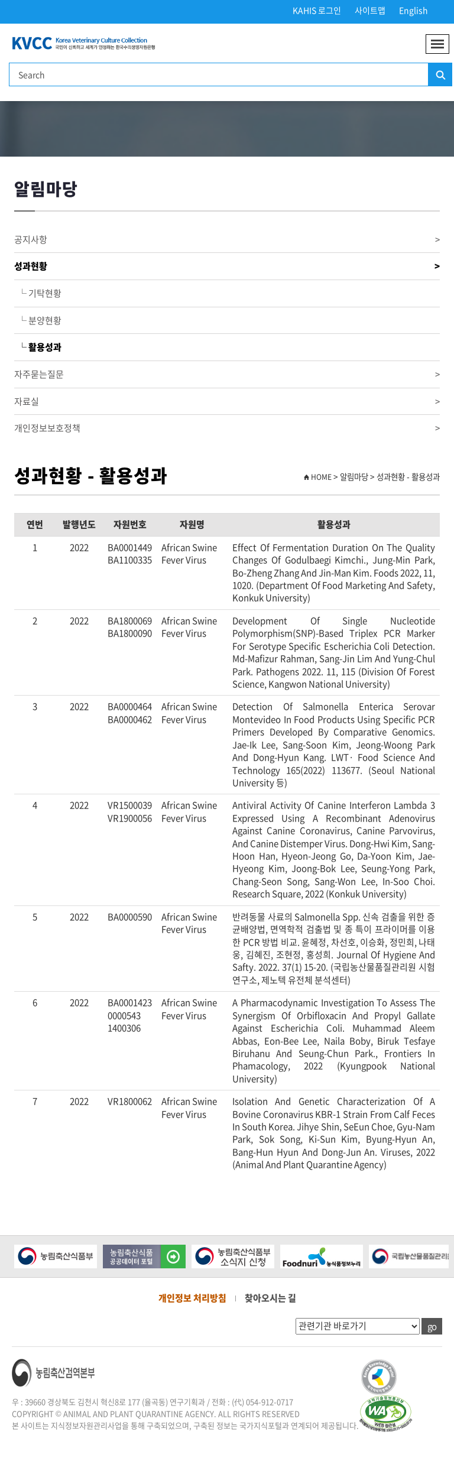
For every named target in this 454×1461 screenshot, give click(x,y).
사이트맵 (370, 10)
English (413, 10)
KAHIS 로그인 (317, 10)
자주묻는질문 (227, 374)
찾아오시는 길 (270, 1297)
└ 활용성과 (37, 346)
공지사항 (227, 239)
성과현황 (227, 266)
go (431, 1326)
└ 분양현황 (37, 320)
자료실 (227, 401)
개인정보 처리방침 (192, 1297)
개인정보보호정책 (227, 428)
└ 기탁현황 (37, 293)
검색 (440, 75)
